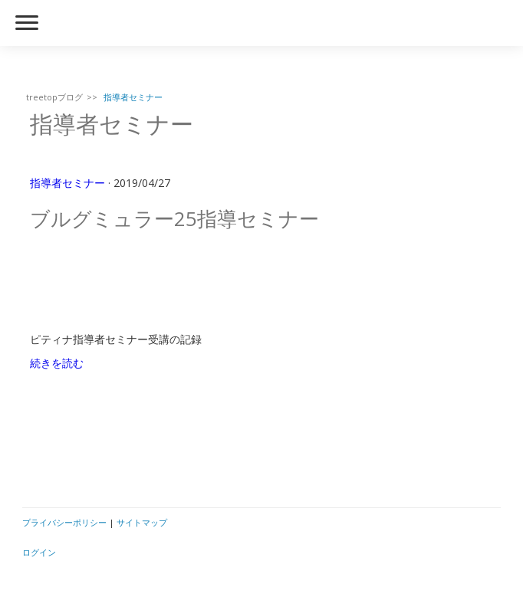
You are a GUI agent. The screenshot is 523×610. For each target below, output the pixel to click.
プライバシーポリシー (64, 522)
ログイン (39, 552)
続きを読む (57, 363)
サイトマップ (142, 522)
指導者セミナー (67, 182)
